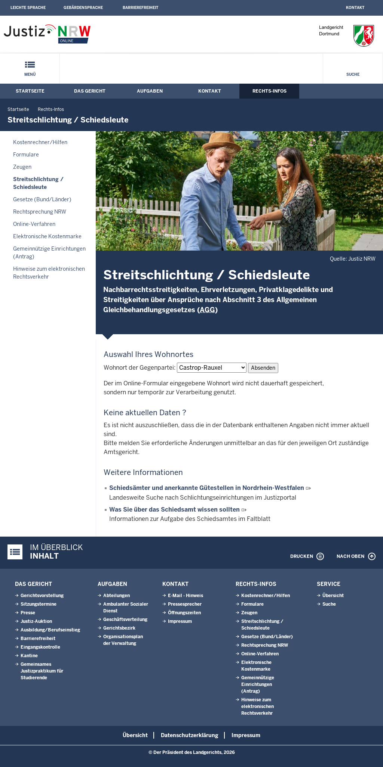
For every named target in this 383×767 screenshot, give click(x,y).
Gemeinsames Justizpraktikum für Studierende (42, 671)
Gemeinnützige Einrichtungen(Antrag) (49, 252)
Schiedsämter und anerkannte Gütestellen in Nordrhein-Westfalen (206, 488)
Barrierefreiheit (140, 7)
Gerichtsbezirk (119, 628)
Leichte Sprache (28, 7)
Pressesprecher (185, 604)
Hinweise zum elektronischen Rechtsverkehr (49, 273)
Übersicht (333, 596)
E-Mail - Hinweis (185, 596)
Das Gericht (89, 91)
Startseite (30, 91)
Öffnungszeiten (184, 613)
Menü (30, 74)
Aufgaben (150, 91)
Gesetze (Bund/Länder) (42, 199)
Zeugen (22, 167)
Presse (28, 613)
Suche (352, 74)
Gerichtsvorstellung (42, 596)
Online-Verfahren (34, 224)
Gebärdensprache (83, 7)
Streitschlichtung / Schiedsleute (38, 183)
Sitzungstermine (38, 604)
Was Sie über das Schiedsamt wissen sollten (174, 509)
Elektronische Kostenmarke (47, 236)
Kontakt (355, 7)
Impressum (180, 621)
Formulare (26, 154)
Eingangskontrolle (40, 647)
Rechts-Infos (269, 91)
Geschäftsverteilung (125, 619)
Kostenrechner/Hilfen (40, 142)
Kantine (29, 656)
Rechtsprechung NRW (39, 211)
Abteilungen (116, 596)
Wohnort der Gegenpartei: (139, 368)
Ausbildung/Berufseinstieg (50, 630)
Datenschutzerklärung (189, 735)
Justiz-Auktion (36, 621)
